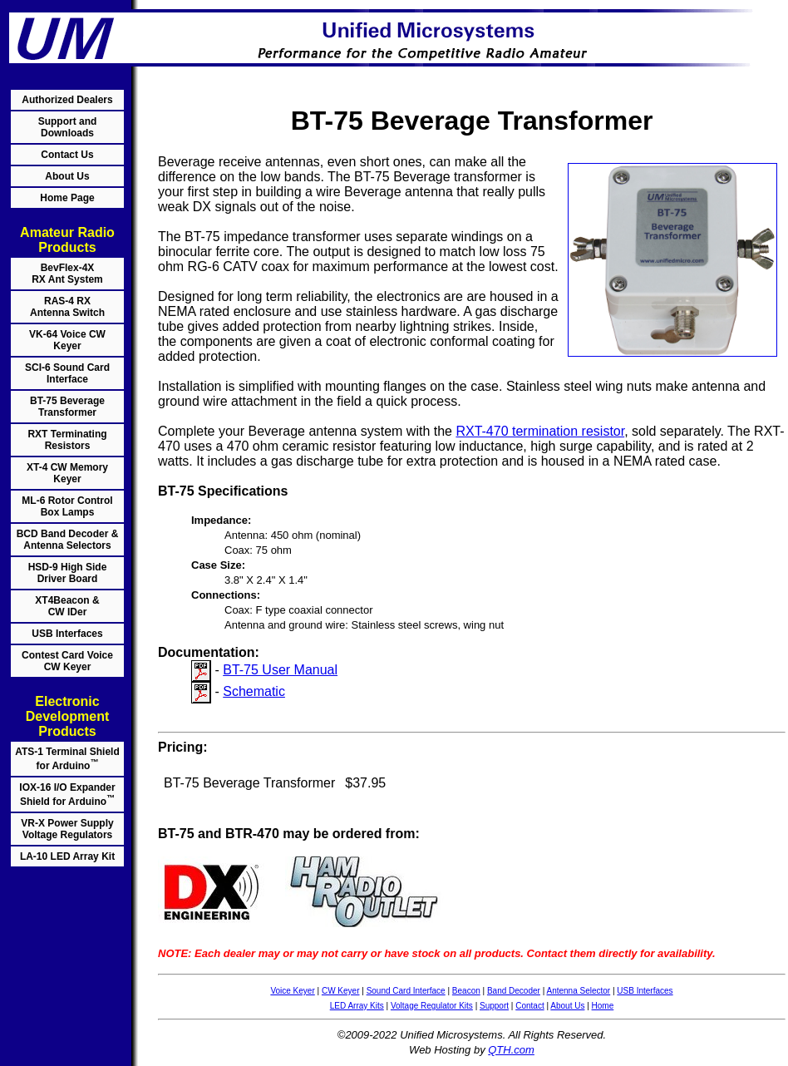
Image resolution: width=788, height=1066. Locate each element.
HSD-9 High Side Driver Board (67, 573)
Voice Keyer (292, 990)
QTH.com (511, 1050)
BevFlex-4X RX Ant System (67, 273)
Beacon (466, 990)
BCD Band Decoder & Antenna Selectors (68, 539)
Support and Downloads (67, 127)
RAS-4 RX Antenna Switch (67, 306)
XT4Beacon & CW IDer (67, 606)
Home (603, 1005)
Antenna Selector (578, 990)
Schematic (254, 691)
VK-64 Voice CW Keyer (67, 340)
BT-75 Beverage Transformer (67, 406)
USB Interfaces (67, 633)
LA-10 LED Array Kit (67, 856)
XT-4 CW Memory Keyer (67, 473)
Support (494, 1005)
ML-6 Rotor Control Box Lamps (67, 506)
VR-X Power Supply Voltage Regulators (67, 829)
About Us (67, 176)
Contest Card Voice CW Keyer (67, 661)
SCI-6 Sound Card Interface (67, 373)
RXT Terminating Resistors (66, 440)
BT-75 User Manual (280, 670)
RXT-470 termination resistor (540, 431)
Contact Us (67, 154)
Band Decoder (513, 990)
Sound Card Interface (406, 990)
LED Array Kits (357, 1005)
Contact (529, 1005)
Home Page (67, 198)
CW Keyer (341, 990)
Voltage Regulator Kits (432, 1005)
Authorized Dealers (67, 100)
